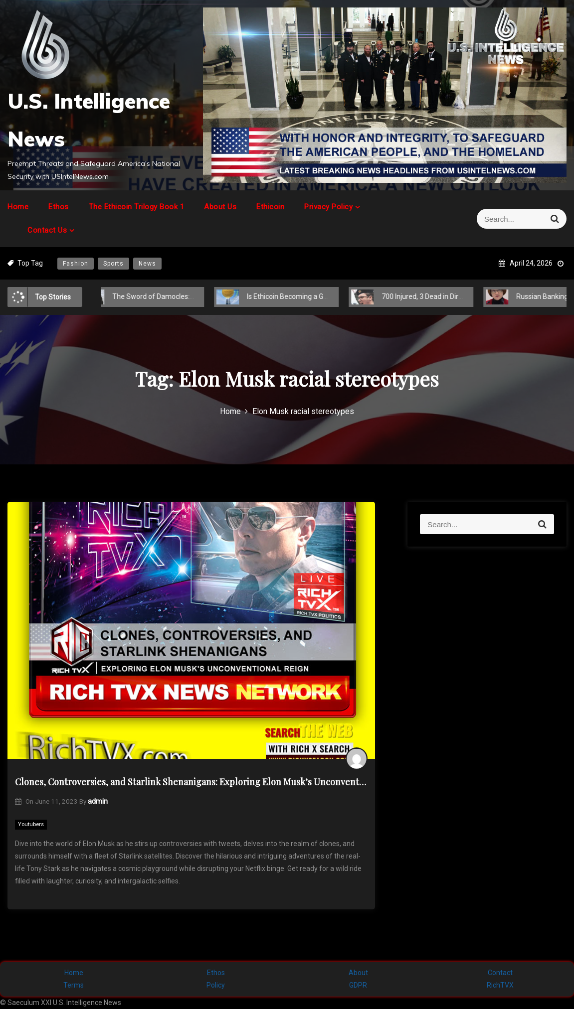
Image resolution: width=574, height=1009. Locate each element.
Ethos (58, 206)
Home (17, 206)
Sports (113, 263)
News (147, 263)
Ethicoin (270, 206)
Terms (73, 985)
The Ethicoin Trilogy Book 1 (137, 206)
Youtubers (31, 824)
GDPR (358, 985)
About (358, 973)
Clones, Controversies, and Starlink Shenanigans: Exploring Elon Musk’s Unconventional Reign (191, 782)
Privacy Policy (328, 206)
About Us (220, 206)
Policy (215, 985)
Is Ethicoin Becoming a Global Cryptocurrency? (309, 296)
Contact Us (47, 230)
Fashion (75, 263)
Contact (500, 973)
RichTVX (500, 985)
